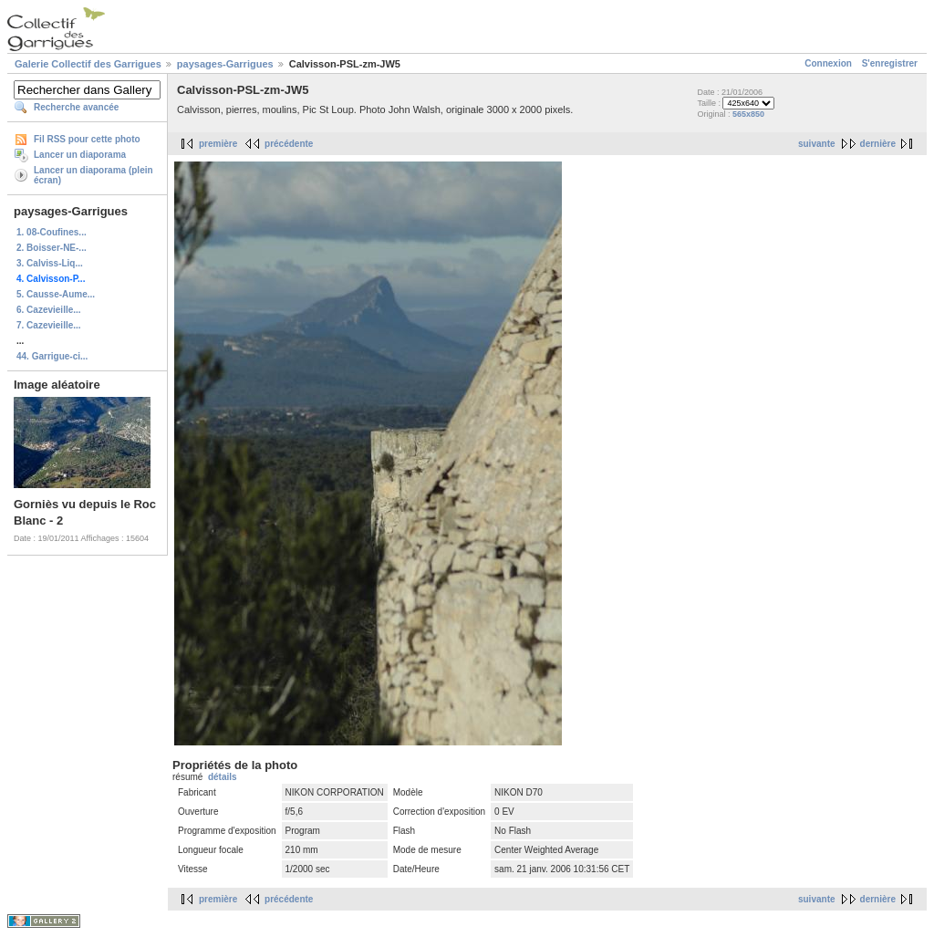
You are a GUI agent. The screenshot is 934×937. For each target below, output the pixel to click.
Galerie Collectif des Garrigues (88, 63)
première (218, 144)
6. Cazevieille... (48, 310)
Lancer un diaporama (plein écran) (93, 175)
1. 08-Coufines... (51, 232)
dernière (878, 144)
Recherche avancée (76, 107)
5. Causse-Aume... (55, 294)
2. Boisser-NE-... (51, 248)
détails (222, 777)
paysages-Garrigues (225, 63)
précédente (289, 144)
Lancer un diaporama (80, 155)
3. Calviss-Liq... (49, 263)
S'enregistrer (890, 63)
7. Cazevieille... (48, 325)
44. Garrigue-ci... (52, 356)
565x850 (748, 114)
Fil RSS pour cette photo (87, 139)
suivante (816, 144)
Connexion (828, 63)
